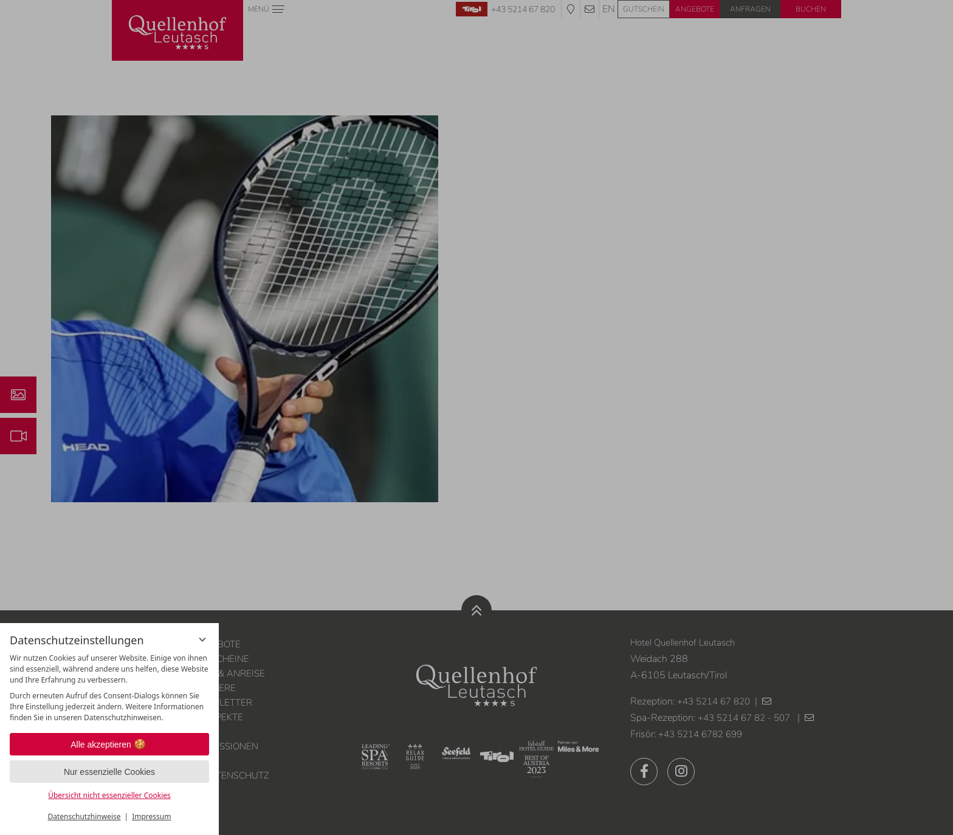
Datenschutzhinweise (84, 816)
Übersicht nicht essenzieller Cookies (109, 795)
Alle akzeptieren (109, 744)
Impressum (151, 816)
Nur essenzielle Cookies (109, 772)
